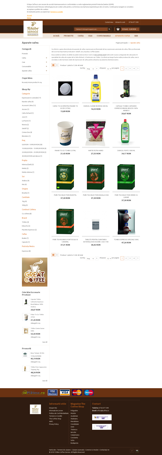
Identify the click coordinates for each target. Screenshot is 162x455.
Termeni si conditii (56, 12)
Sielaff (24, 128)
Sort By (82, 68)
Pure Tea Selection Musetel (65, 195)
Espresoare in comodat (30, 98)
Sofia (72, 440)
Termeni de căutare (64, 450)
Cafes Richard (27, 113)
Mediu (24, 168)
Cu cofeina (25, 214)
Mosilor (73, 413)
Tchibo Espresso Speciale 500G (126, 239)
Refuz (29, 18)
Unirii (72, 427)
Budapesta (74, 443)
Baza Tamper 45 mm (37, 353)
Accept (29, 15)
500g (24, 205)
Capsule (25, 242)
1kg (23, 201)
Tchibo (24, 222)
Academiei (74, 416)
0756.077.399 (133, 22)
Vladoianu (74, 419)
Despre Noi (53, 408)
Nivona (24, 125)
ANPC (51, 421)
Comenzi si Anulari (91, 450)
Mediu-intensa (27, 172)
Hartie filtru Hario (95, 150)
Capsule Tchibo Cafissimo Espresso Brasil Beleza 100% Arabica (126, 108)
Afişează (103, 68)
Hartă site (52, 450)
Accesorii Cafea (27, 105)
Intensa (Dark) (27, 164)
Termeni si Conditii (55, 416)
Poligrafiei (74, 411)
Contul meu (109, 22)
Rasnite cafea (26, 102)
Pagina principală (122, 43)
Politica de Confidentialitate (59, 413)
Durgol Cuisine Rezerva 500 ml (96, 106)
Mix (23, 184)
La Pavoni (25, 121)
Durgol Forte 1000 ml (126, 150)
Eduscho (25, 226)
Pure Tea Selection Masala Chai (96, 195)
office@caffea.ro (103, 411)
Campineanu (75, 435)
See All (44, 342)
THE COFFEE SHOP (100, 55)
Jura (23, 117)
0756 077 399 (104, 408)
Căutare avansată (78, 450)
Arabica (24, 181)
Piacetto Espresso (28, 230)
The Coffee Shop (55, 419)
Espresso (25, 251)
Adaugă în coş (35, 323)
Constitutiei (75, 424)
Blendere (25, 136)
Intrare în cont (120, 22)
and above (31, 156)
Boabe (24, 238)
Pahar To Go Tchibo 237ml (65, 150)
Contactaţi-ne (104, 450)
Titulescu (74, 429)
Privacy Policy (54, 424)
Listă (57, 65)
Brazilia (24, 193)
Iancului (73, 432)
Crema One (26, 132)
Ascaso (24, 109)
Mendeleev (75, 421)
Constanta (74, 438)
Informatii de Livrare (56, 411)
